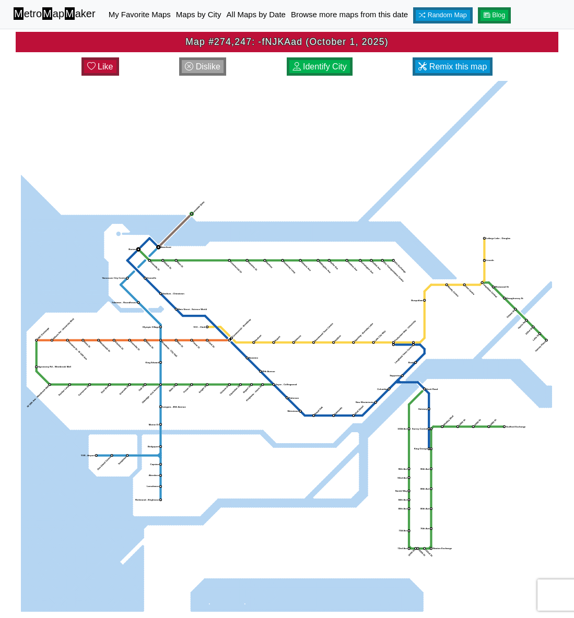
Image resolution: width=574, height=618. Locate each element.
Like (100, 66)
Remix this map (452, 66)
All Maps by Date (256, 14)
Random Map (443, 15)
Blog (495, 15)
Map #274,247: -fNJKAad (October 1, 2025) (287, 42)
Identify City (319, 66)
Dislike (202, 66)
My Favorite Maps (140, 14)
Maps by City (198, 14)
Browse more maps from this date (349, 14)
